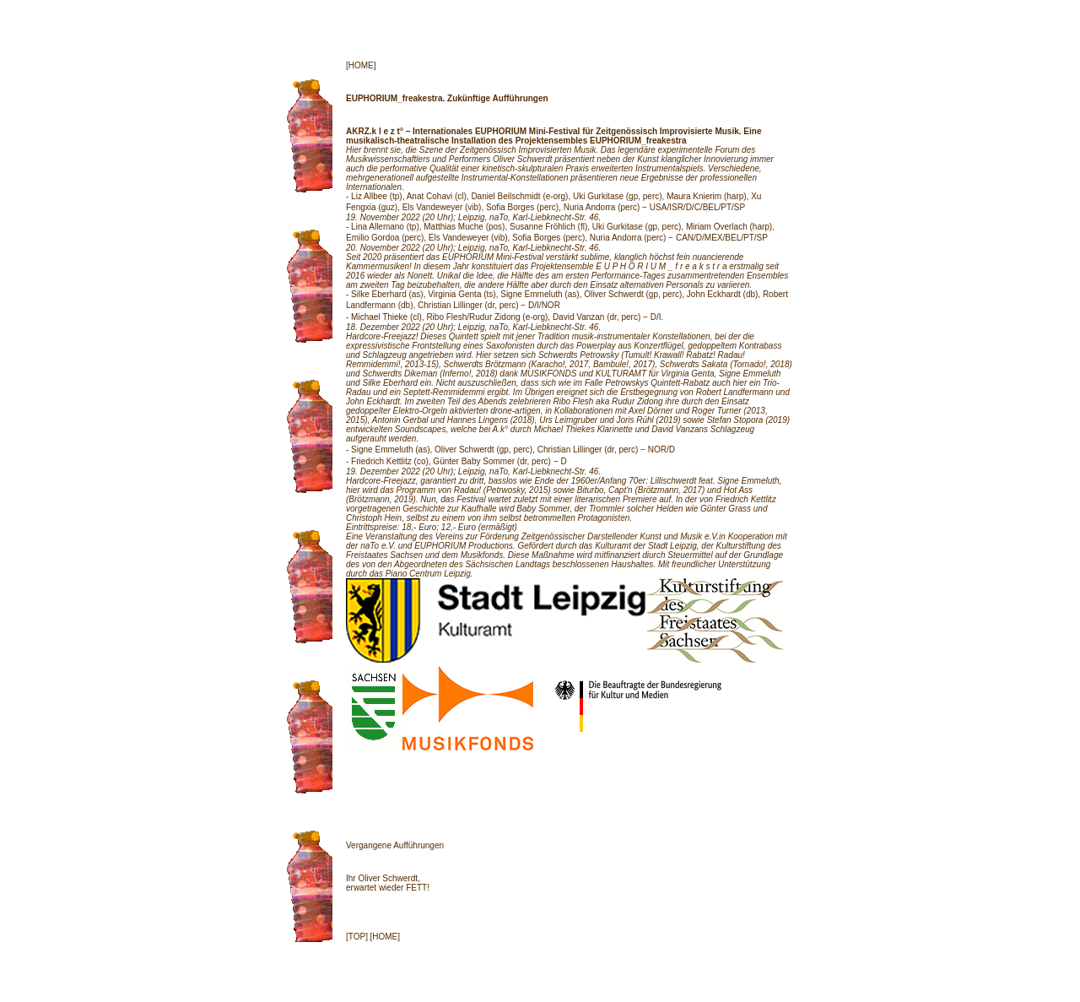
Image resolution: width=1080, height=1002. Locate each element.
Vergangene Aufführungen (395, 845)
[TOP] (357, 936)
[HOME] (361, 65)
